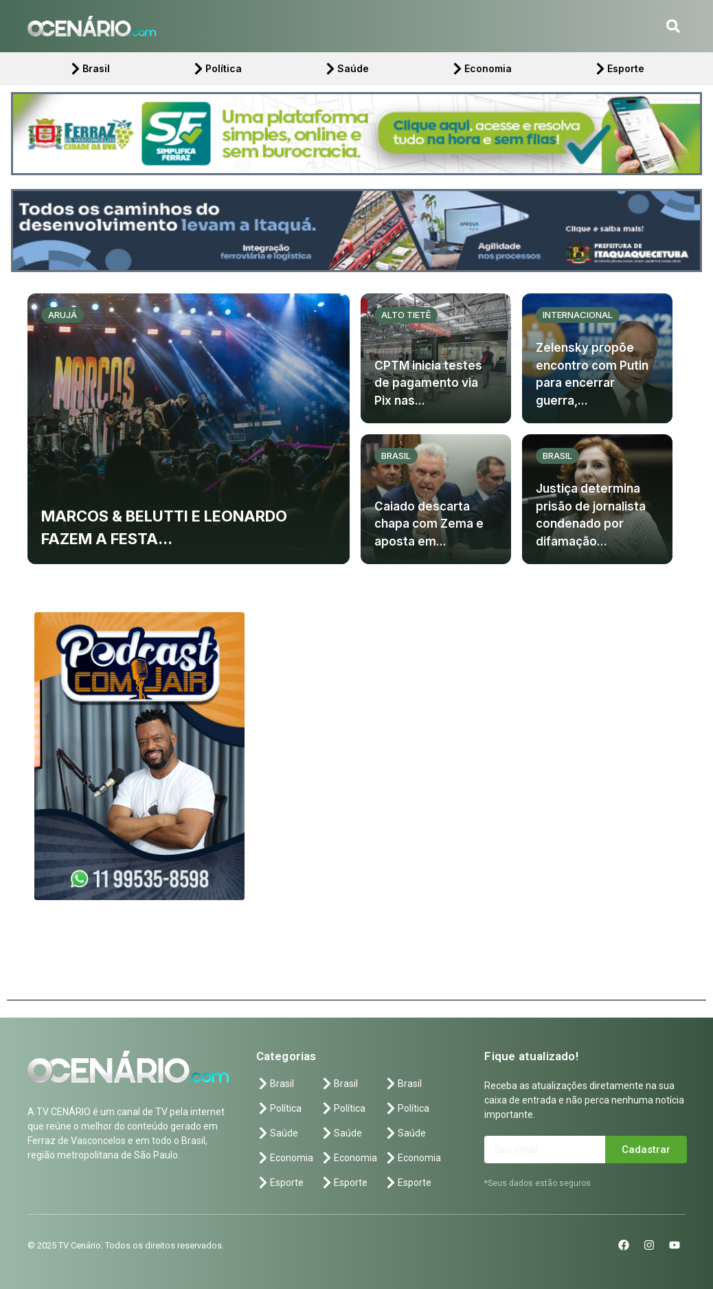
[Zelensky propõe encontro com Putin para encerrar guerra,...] (597, 358)
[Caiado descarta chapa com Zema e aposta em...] (436, 499)
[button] (673, 26)
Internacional (578, 314)
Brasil (89, 69)
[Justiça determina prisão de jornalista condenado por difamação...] (597, 499)
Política (217, 69)
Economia (481, 69)
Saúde (346, 69)
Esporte (618, 69)
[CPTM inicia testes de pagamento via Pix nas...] (436, 358)
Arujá (62, 314)
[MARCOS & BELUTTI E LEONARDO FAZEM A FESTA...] (188, 428)
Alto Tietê (406, 314)
